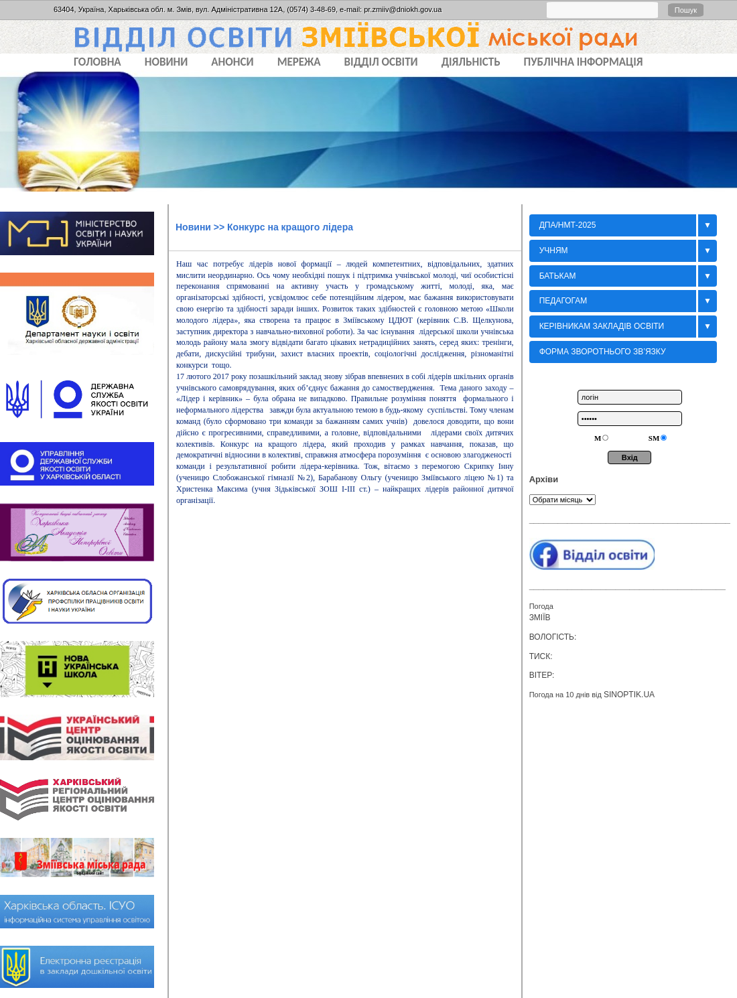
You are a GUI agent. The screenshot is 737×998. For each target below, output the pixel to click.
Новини (193, 227)
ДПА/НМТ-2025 (567, 225)
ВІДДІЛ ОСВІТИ (381, 62)
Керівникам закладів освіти (602, 326)
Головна (97, 62)
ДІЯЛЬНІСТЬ (471, 62)
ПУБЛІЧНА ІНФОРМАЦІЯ (583, 62)
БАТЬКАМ (557, 276)
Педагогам (563, 300)
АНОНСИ (232, 62)
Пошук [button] (686, 10)
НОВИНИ (166, 62)
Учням (553, 250)
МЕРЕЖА (299, 62)
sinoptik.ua (629, 694)
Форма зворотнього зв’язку (602, 351)
